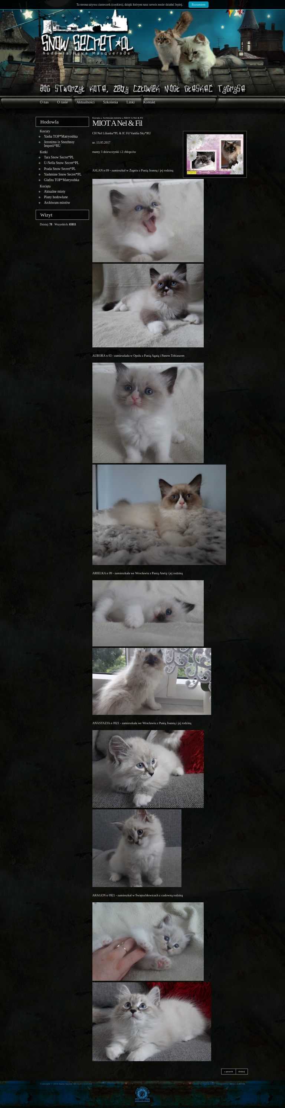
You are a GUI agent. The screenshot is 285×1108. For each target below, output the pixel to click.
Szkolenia (110, 102)
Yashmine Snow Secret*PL (62, 174)
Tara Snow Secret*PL (59, 157)
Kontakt (149, 102)
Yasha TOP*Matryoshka (61, 136)
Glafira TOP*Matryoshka (61, 180)
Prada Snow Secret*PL (60, 169)
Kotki (44, 152)
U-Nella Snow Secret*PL (61, 163)
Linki (131, 102)
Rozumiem (199, 4)
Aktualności (85, 102)
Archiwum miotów (57, 203)
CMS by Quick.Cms (204, 1083)
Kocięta (45, 186)
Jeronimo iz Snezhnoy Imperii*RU (59, 144)
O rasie (62, 102)
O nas (44, 102)
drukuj (241, 1071)
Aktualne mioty (54, 191)
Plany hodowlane (56, 197)
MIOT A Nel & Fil (133, 117)
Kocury (45, 131)
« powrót (228, 1071)
